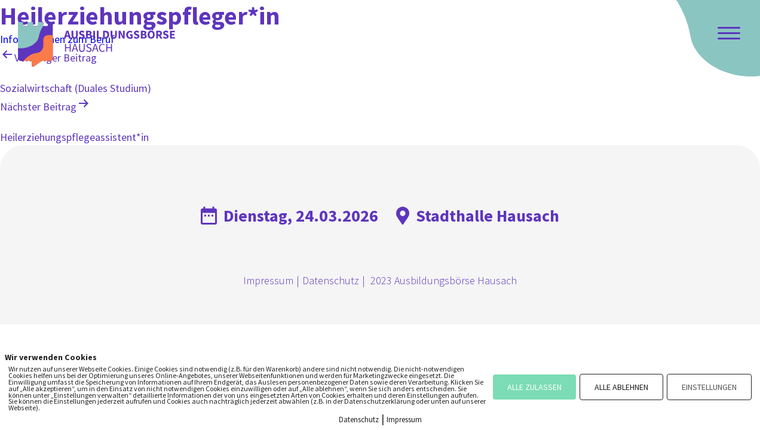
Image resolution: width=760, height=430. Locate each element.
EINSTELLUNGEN (709, 387)
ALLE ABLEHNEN (621, 387)
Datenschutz (330, 280)
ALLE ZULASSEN (534, 387)
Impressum (268, 280)
